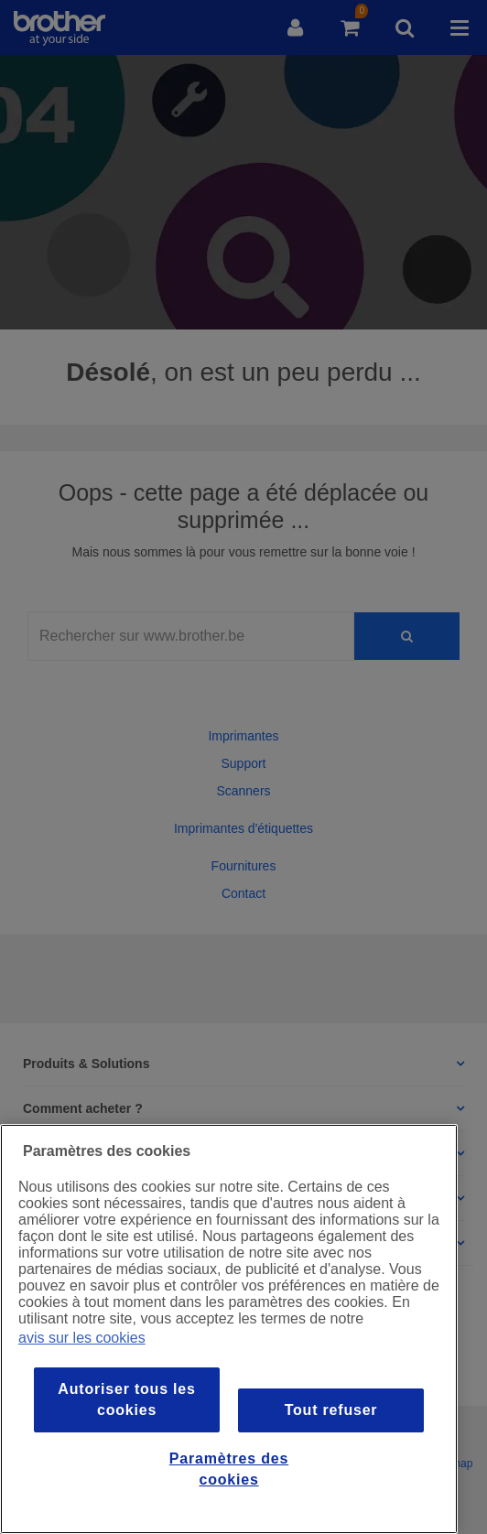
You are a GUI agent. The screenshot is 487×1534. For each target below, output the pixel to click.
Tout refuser (331, 1410)
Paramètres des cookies (228, 1468)
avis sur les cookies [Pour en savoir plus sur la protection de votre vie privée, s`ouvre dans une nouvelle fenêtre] (82, 1337)
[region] (229, 1329)
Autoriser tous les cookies (126, 1399)
